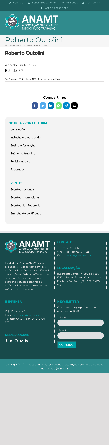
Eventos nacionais (22, 189)
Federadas (17, 169)
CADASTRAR (66, 344)
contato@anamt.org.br (78, 255)
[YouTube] (21, 340)
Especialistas (44, 79)
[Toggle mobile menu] (102, 16)
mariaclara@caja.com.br (27, 314)
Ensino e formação (22, 145)
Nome (62, 317)
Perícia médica (20, 161)
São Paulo (55, 79)
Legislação (17, 129)
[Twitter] (11, 340)
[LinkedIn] (26, 340)
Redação (13, 79)
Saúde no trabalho (22, 153)
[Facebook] (6, 340)
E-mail (63, 330)
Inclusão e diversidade (25, 137)
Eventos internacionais (25, 197)
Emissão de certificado (25, 213)
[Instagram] (16, 340)
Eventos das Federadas (26, 205)
